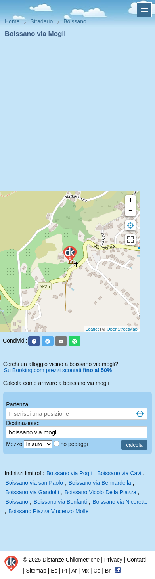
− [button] (130, 211)
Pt (64, 571)
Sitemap (36, 571)
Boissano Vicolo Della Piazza (100, 492)
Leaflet (92, 329)
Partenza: (18, 404)
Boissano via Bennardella (100, 483)
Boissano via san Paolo (34, 483)
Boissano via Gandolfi (32, 492)
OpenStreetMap (122, 329)
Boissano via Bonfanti (60, 502)
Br (108, 571)
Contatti (136, 559)
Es (54, 571)
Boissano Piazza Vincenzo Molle (48, 511)
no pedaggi (74, 444)
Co (96, 571)
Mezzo (15, 444)
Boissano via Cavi (119, 473)
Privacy (113, 559)
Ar (74, 571)
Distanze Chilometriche (71, 559)
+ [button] (130, 200)
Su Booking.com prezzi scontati (58, 370)
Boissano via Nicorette (119, 502)
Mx (85, 571)
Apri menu (144, 9)
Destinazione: (23, 423)
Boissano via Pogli (69, 473)
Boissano (17, 502)
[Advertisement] (74, 117)
